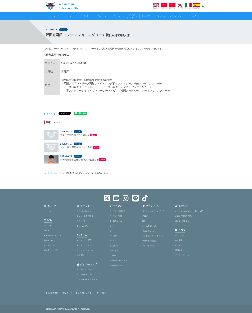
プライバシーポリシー (84, 293)
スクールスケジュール (118, 260)
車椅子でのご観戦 (51, 250)
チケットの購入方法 (85, 216)
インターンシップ (182, 255)
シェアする (49, 113)
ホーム (46, 173)
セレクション (115, 246)
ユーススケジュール (118, 221)
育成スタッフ (115, 251)
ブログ (145, 216)
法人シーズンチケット (184, 221)
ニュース (57, 173)
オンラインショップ (85, 269)
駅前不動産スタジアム (53, 235)
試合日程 (47, 225)
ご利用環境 (101, 293)
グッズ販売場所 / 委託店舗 (87, 279)
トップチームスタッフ (85, 245)
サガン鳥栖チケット (85, 211)
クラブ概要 (179, 235)
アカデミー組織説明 (118, 211)
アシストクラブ (148, 246)
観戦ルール (48, 240)
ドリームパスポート (85, 226)
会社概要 (178, 240)
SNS (144, 221)
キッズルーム (49, 245)
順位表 (46, 230)
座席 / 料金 (81, 221)
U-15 (111, 231)
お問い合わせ (67, 293)
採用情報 (178, 250)
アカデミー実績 (116, 216)
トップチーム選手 (84, 240)
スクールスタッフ (117, 265)
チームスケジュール (85, 250)
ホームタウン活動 (149, 226)
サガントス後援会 (149, 241)
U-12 (111, 241)
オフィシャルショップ (85, 274)
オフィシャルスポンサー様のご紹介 (189, 211)
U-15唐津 (113, 236)
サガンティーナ (148, 231)
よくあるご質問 (52, 293)
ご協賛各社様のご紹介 (184, 216)
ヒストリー (179, 245)
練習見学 (80, 255)
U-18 (111, 226)
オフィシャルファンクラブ (153, 211)
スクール (113, 256)
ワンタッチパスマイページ (153, 236)
